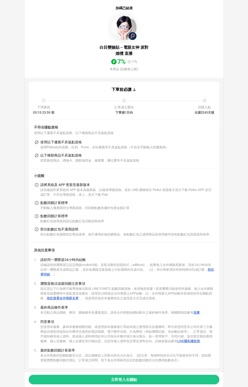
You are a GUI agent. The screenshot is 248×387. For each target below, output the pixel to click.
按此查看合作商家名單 (63, 298)
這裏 (196, 312)
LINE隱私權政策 (188, 341)
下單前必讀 (121, 89)
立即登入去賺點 (124, 379)
